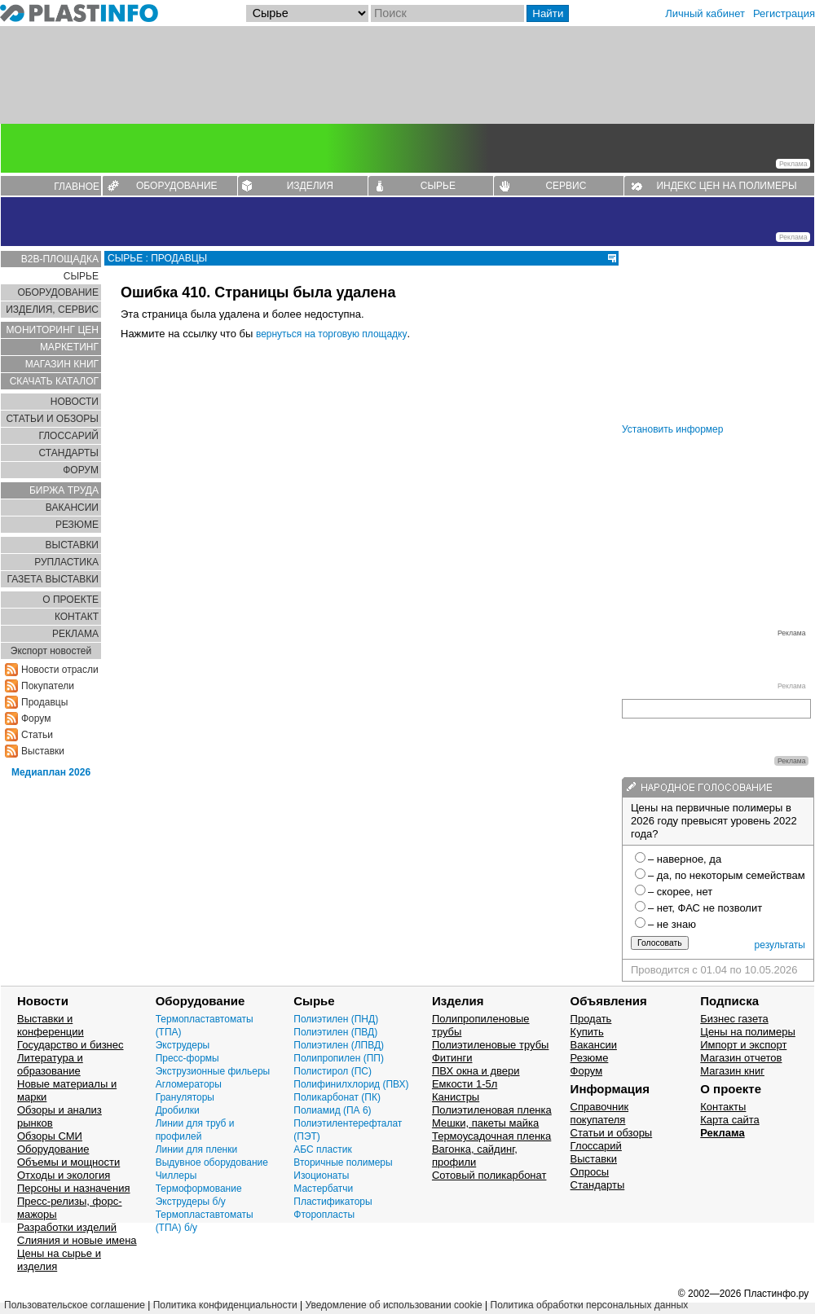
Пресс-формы (187, 1058)
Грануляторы (185, 1097)
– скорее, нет (680, 892)
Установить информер (672, 429)
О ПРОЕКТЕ (70, 599)
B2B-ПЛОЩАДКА (60, 259)
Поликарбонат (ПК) (337, 1097)
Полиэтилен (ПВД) (335, 1032)
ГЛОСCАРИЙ (68, 436)
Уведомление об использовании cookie (393, 1305)
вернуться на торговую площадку (332, 334)
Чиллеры (176, 1175)
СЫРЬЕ (438, 185)
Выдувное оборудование (212, 1162)
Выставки (42, 751)
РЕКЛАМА (75, 633)
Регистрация (784, 13)
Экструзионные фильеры (213, 1071)
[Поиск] (447, 13)
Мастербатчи (323, 1188)
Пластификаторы (332, 1201)
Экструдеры (183, 1045)
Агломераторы (189, 1084)
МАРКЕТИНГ (69, 347)
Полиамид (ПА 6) (332, 1110)
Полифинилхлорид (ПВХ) (350, 1084)
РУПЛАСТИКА (66, 562)
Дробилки (178, 1110)
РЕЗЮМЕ (77, 524)
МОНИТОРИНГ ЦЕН (53, 330)
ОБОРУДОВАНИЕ (177, 185)
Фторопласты (324, 1214)
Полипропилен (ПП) (338, 1058)
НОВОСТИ (75, 401)
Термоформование (199, 1188)
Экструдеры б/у (191, 1201)
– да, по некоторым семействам (726, 875)
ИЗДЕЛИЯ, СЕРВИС (52, 309)
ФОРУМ (81, 470)
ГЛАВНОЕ (76, 186)
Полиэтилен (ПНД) (335, 1019)
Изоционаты (321, 1175)
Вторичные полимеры (342, 1162)
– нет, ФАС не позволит (705, 908)
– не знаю (672, 924)
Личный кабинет (705, 13)
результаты (780, 945)
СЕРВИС (565, 185)
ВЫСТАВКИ (72, 545)
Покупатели (47, 686)
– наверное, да (684, 859)
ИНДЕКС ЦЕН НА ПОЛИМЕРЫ (726, 185)
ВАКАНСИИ (72, 507)
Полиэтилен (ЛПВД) (338, 1045)
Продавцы (44, 702)
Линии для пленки (197, 1149)
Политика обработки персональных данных (590, 1305)
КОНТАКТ (77, 616)
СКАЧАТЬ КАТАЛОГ (54, 381)
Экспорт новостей (51, 651)
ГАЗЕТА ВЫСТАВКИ (53, 579)
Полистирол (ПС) (332, 1071)
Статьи (37, 734)
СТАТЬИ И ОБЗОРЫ (52, 418)
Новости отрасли (60, 669)
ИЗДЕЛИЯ (310, 185)
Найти (547, 13)
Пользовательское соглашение (74, 1305)
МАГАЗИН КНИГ (62, 364)
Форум (36, 718)
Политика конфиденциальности (225, 1305)
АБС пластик (322, 1149)
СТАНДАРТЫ (69, 453)
